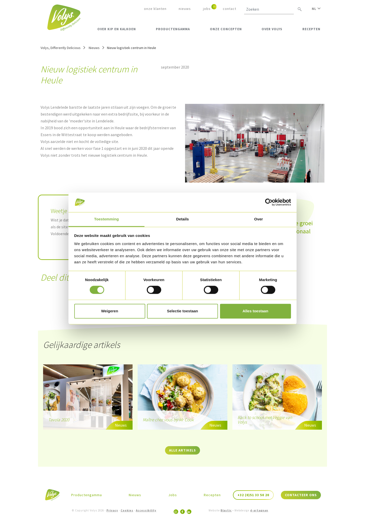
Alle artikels (182, 450)
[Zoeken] (269, 9)
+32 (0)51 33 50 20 (253, 495)
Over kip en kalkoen (116, 29)
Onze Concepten (226, 29)
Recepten (311, 29)
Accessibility (146, 510)
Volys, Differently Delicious (61, 47)
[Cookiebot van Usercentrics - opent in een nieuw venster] (269, 202)
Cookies (127, 510)
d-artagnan (259, 510)
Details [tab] (182, 219)
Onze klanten (155, 8)
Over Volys (272, 29)
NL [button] (316, 8)
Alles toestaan (255, 311)
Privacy (112, 510)
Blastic (226, 510)
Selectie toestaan (182, 311)
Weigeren (109, 311)
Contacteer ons (301, 495)
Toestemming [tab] (106, 219)
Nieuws (185, 8)
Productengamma (173, 29)
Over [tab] (258, 219)
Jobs (207, 8)
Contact (229, 8)
